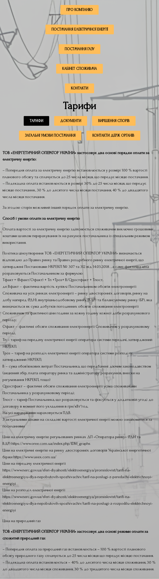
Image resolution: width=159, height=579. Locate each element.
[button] (36, 122)
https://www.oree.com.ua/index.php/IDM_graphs (50, 443)
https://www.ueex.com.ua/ (34, 457)
